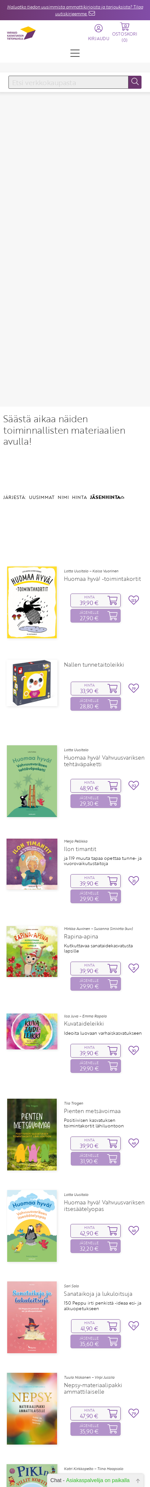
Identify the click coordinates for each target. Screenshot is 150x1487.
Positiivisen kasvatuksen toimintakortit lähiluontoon (94, 1046)
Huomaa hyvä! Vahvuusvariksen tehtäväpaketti (104, 684)
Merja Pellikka (75, 764)
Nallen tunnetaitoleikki (94, 588)
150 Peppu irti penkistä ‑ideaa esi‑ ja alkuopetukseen (102, 1229)
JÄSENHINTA (107, 420)
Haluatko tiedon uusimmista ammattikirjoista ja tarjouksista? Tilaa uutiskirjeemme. (75, 10)
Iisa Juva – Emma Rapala (85, 939)
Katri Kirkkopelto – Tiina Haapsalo (93, 1392)
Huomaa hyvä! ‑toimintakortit (102, 502)
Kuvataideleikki (84, 947)
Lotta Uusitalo (76, 673)
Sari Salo (71, 1209)
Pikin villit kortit (84, 1400)
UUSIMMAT (41, 420)
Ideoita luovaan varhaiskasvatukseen (103, 956)
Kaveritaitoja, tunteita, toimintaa (98, 1409)
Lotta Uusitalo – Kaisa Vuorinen (91, 494)
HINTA (79, 420)
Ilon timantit (80, 772)
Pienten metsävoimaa (92, 1034)
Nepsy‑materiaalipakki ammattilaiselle (93, 1312)
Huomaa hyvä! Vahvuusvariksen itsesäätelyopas (104, 1129)
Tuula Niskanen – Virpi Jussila (89, 1301)
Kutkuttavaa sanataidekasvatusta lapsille (98, 871)
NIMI (63, 420)
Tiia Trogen (73, 1027)
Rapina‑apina (81, 860)
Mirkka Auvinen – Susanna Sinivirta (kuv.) (98, 852)
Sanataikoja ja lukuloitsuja (98, 1217)
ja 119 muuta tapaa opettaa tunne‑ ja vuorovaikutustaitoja (103, 784)
